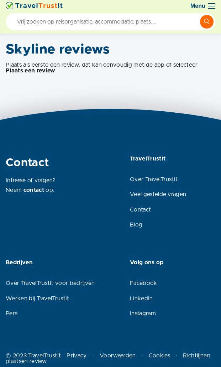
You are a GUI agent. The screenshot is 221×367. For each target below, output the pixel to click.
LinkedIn (141, 298)
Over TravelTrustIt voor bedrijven (50, 283)
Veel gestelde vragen (158, 194)
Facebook (143, 283)
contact (33, 190)
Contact (140, 210)
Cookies (159, 355)
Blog (136, 225)
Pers (11, 313)
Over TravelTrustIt (154, 179)
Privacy (76, 355)
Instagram (143, 313)
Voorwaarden (118, 355)
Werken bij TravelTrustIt (37, 298)
